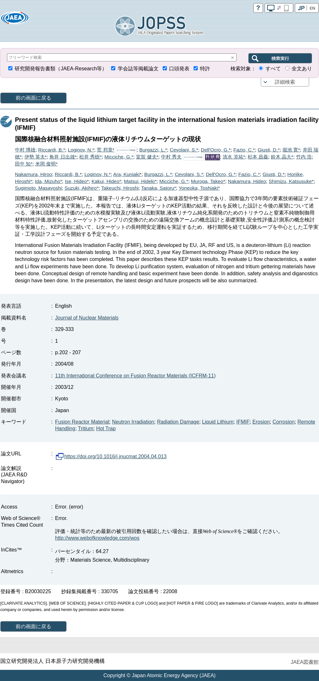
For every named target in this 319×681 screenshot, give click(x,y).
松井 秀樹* (90, 156)
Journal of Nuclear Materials (86, 317)
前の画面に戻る (33, 98)
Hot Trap (106, 428)
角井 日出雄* (62, 156)
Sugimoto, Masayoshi (38, 188)
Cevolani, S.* (184, 149)
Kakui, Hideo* (106, 181)
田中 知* (23, 163)
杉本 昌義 (258, 156)
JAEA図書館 (305, 662)
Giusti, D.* (269, 149)
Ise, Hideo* (77, 181)
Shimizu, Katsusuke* (291, 181)
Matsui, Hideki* (140, 181)
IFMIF (243, 422)
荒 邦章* (105, 149)
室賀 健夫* (147, 156)
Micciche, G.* (118, 156)
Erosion (261, 422)
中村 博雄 (25, 149)
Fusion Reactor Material (82, 422)
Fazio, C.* (244, 149)
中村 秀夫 (171, 156)
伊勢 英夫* (36, 156)
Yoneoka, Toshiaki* (199, 188)
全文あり (302, 68)
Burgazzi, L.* (153, 149)
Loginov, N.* (81, 149)
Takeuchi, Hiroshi (119, 188)
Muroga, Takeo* (208, 181)
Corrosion (283, 422)
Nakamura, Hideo (247, 181)
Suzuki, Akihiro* (82, 188)
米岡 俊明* (46, 163)
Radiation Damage (178, 422)
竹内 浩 (304, 156)
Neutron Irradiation (133, 422)
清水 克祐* (234, 156)
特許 (205, 68)
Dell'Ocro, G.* (216, 149)
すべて (273, 68)
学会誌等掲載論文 (138, 68)
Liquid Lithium (218, 422)
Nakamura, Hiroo (33, 174)
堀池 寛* (291, 149)
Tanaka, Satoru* (158, 188)
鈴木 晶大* (282, 156)
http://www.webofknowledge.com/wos (97, 538)
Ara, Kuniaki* (127, 174)
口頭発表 (179, 68)
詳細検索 (285, 82)
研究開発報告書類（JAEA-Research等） (61, 68)
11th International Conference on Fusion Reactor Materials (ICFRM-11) (135, 375)
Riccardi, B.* (51, 149)
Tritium (85, 428)
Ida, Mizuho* (48, 181)
